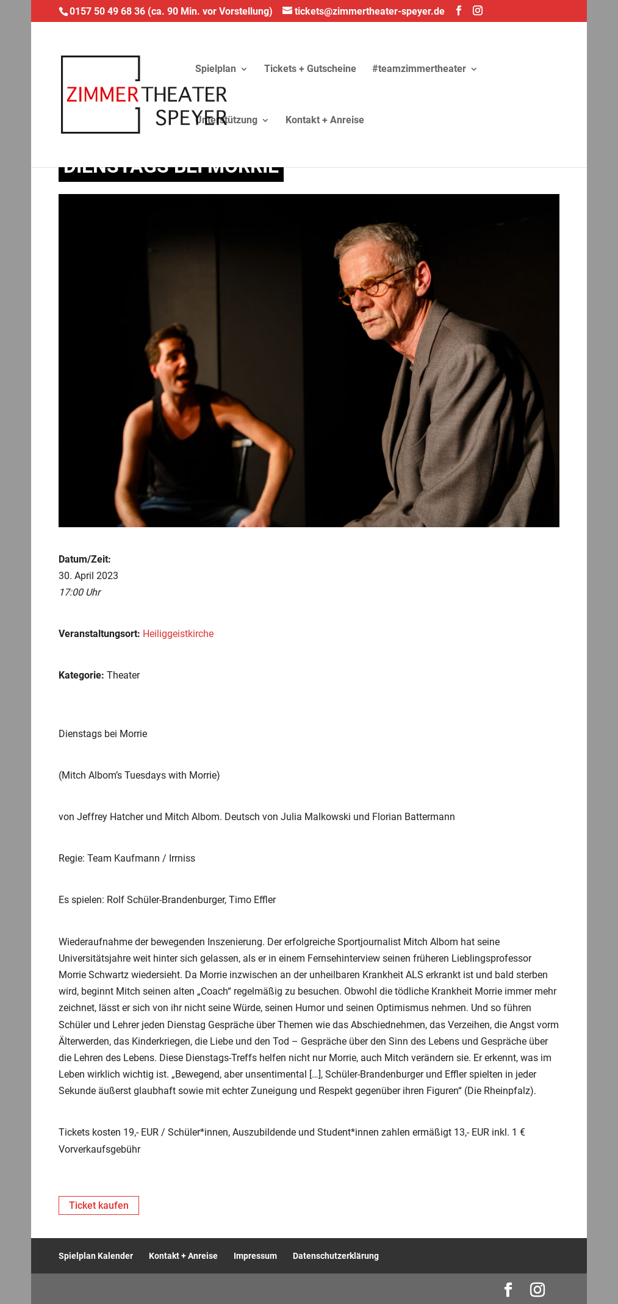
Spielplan (215, 69)
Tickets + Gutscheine (310, 69)
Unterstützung (226, 121)
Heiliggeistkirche (178, 633)
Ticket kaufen (99, 1205)
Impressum (255, 1256)
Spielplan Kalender (96, 1256)
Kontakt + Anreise (325, 121)
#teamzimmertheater (419, 69)
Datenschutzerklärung (336, 1256)
